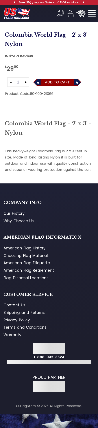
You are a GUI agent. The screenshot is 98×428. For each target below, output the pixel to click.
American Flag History (25, 248)
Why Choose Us (19, 221)
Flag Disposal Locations (26, 278)
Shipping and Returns (24, 312)
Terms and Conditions (25, 327)
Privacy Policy (17, 320)
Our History (14, 213)
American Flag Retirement (29, 270)
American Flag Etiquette (27, 263)
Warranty (12, 334)
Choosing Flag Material (26, 255)
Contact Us (14, 305)
